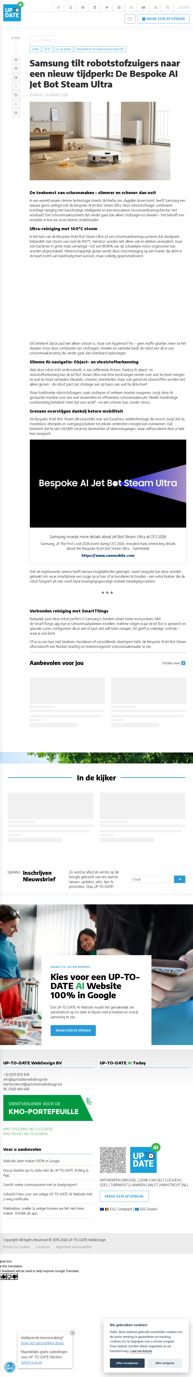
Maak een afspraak (73, 1030)
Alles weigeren (164, 1363)
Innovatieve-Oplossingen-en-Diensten (100, 49)
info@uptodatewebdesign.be (25, 1079)
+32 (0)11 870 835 (16, 1074)
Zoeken (184, 7)
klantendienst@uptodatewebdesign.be (32, 1084)
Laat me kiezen (141, 1351)
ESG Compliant (121, 1209)
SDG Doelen (148, 1209)
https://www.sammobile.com (108, 555)
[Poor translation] (12, 1276)
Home (35, 49)
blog (48, 49)
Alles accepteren (127, 1363)
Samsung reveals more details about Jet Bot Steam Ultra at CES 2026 (108, 536)
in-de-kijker (63, 49)
